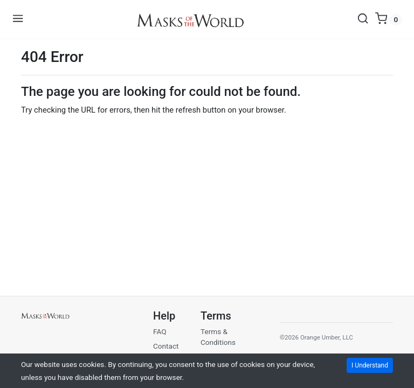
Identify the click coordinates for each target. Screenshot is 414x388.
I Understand (369, 365)
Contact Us (166, 351)
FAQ (160, 331)
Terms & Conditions (218, 337)
